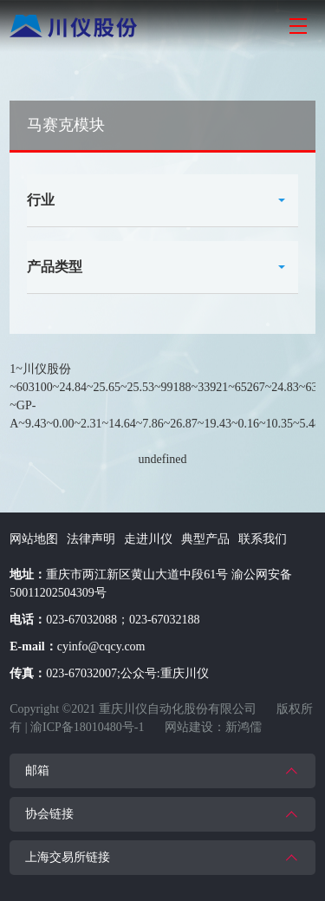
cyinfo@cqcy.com (101, 646)
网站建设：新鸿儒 (213, 727)
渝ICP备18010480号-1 (87, 727)
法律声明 (91, 538)
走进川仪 (148, 538)
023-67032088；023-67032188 (122, 619)
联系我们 (262, 538)
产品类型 (54, 266)
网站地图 (34, 538)
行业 (41, 200)
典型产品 (205, 538)
